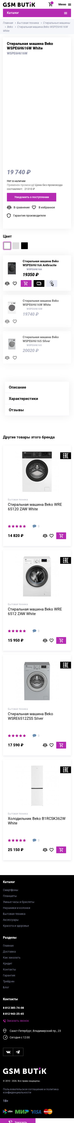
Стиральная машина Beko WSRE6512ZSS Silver (30, 716)
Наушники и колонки (16, 907)
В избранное (47, 207)
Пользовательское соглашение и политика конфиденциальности (31, 1091)
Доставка (9, 951)
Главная (8, 945)
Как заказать (12, 957)
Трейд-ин (8, 981)
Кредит (7, 963)
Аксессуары (11, 919)
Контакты (9, 969)
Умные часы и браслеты (18, 901)
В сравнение (22, 207)
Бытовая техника (14, 913)
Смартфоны (10, 890)
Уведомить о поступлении (31, 197)
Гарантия (9, 975)
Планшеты (10, 896)
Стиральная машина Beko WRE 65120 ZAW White (35, 506)
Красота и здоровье (16, 925)
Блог (6, 987)
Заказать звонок (18, 1020)
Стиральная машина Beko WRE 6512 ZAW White (35, 611)
